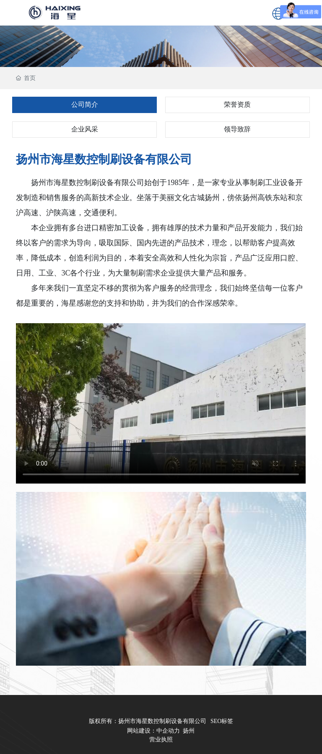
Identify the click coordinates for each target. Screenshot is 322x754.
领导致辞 (237, 129)
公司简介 (84, 104)
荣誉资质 (237, 104)
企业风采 (84, 129)
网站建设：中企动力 (153, 731)
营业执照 (161, 739)
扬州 (189, 731)
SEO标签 (221, 721)
